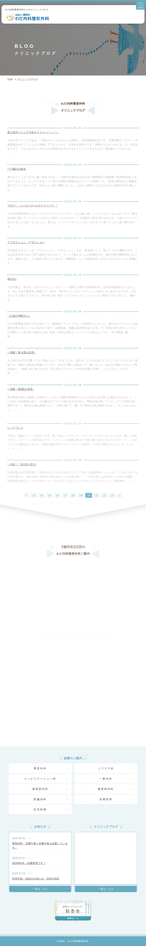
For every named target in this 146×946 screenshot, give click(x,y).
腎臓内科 (40, 799)
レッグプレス (15, 435)
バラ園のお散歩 (16, 174)
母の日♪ (12, 284)
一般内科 (105, 778)
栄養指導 (105, 799)
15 (49, 503)
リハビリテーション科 (40, 778)
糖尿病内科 (106, 788)
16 (57, 503)
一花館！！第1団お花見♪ (22, 472)
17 (65, 503)
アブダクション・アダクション (25, 247)
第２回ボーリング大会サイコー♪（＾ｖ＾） (33, 137)
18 (73, 503)
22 (104, 503)
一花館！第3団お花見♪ (20, 394)
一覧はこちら (40, 888)
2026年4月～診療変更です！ (29, 863)
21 (96, 503)
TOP (10, 79)
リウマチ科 (106, 768)
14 (41, 503)
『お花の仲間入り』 (19, 321)
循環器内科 (40, 788)
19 (80, 503)
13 (33, 503)
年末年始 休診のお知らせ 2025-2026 (35, 878)
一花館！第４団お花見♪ (21, 357)
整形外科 (40, 768)
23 (112, 503)
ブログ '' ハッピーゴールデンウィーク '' (32, 210)
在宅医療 (40, 809)
